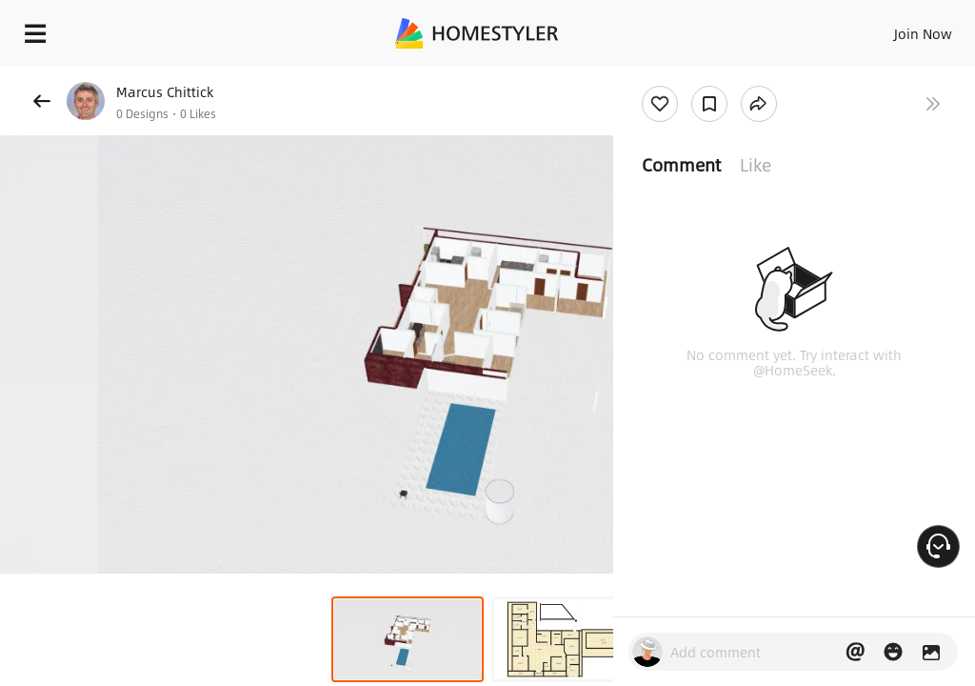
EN (898, 28)
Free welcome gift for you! (731, 76)
